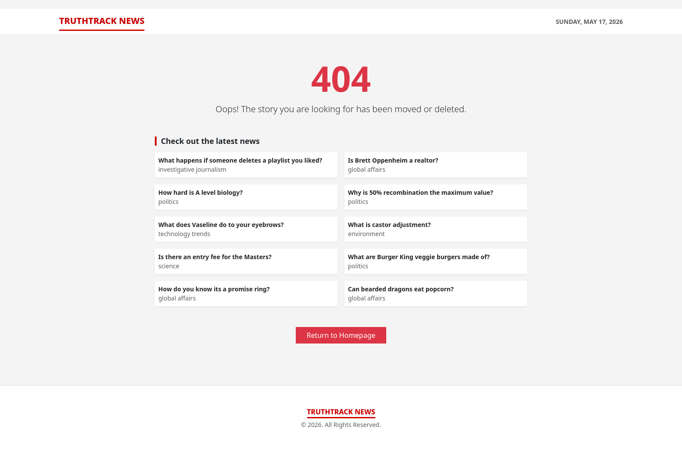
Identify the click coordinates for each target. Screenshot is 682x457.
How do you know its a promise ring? (214, 289)
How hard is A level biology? (200, 192)
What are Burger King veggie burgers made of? (419, 257)
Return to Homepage (341, 335)
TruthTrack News (101, 21)
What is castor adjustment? (389, 224)
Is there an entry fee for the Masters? (214, 257)
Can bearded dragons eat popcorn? (401, 289)
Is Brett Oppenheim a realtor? (393, 160)
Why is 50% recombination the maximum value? (420, 192)
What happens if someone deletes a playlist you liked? (240, 160)
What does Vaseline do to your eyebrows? (221, 224)
